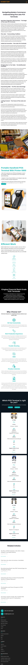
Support (2, 635)
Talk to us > (11, 407)
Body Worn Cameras (4, 623)
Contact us (2, 651)
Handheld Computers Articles (5, 658)
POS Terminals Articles (4, 661)
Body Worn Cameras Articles (5, 659)
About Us (2, 644)
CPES (2, 628)
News (2, 647)
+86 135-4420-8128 (8, 610)
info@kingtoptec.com (9, 613)
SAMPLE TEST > (17, 407)
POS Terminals (3, 625)
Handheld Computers (4, 621)
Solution (2, 649)
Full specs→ (14, 452)
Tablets (2, 626)
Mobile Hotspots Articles (5, 656)
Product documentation (5, 633)
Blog (1, 637)
